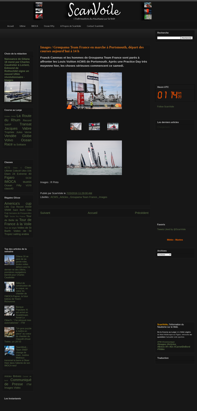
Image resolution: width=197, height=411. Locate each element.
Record (27, 120)
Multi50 (27, 181)
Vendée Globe (17, 136)
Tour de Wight (10, 228)
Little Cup (10, 207)
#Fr (167, 347)
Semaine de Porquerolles (20, 213)
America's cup (17, 203)
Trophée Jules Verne (17, 132)
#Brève (161, 347)
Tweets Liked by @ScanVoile (171, 229)
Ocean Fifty (15, 185)
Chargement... (164, 127)
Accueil (92, 213)
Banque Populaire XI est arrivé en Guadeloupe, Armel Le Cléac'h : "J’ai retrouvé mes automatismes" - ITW (17, 315)
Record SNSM (23, 207)
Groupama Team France (84, 197)
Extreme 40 (24, 173)
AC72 (8, 167)
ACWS (55, 197)
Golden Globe (10, 116)
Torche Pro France (18, 216)
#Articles (171, 344)
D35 (29, 171)
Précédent (142, 213)
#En (171, 347)
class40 (8, 188)
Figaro (15, 177)
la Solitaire (20, 144)
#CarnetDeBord (182, 347)
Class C (19, 168)
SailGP (12, 124)
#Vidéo (160, 349)
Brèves (18, 376)
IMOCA (13, 182)
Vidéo (17, 387)
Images (103, 197)
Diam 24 (10, 173)
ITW (29, 384)
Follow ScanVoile (165, 106)
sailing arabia (21, 234)
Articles (64, 197)
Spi (7, 216)
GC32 (28, 178)
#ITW (159, 342)
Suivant (45, 213)
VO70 (28, 185)
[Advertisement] (94, 35)
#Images (161, 344)
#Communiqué (168, 342)
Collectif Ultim (20, 171)
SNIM (8, 209)
